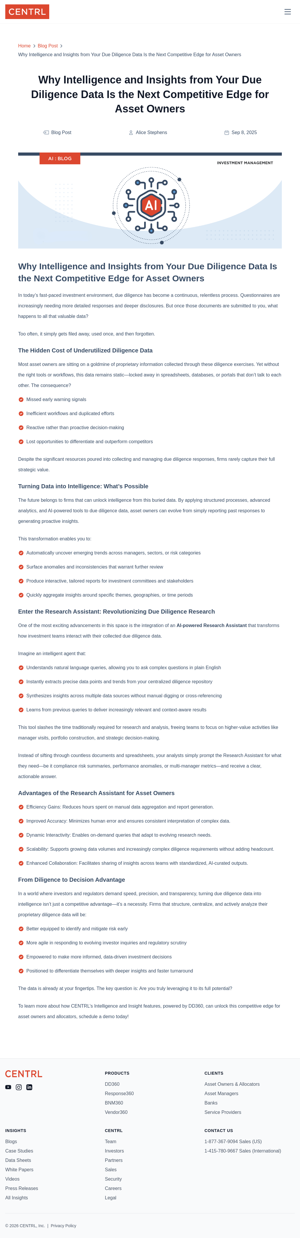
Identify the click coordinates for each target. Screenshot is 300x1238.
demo (109, 1016)
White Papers (19, 1169)
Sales (111, 1169)
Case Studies (19, 1150)
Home (24, 45)
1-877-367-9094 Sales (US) (233, 1141)
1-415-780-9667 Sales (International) (242, 1150)
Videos (12, 1179)
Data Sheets (18, 1160)
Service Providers (222, 1112)
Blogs (11, 1141)
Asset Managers (221, 1093)
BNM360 (114, 1102)
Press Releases (21, 1188)
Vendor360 (116, 1112)
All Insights (16, 1197)
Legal (110, 1197)
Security (113, 1179)
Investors (114, 1150)
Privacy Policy (63, 1225)
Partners (113, 1160)
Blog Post (48, 45)
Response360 (119, 1093)
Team (110, 1141)
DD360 (112, 1084)
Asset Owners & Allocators (232, 1084)
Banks (210, 1102)
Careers (113, 1188)
